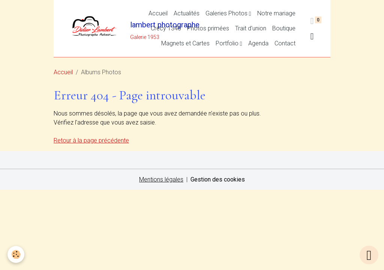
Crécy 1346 (166, 28)
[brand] (96, 28)
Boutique (284, 28)
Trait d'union (250, 28)
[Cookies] (16, 254)
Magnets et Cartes (185, 43)
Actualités (187, 13)
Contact (285, 43)
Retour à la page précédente (91, 140)
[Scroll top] (369, 255)
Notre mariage (276, 13)
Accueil (158, 13)
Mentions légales (161, 179)
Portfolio (228, 43)
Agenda (258, 43)
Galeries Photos (227, 13)
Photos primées (208, 28)
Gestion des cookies (217, 179)
